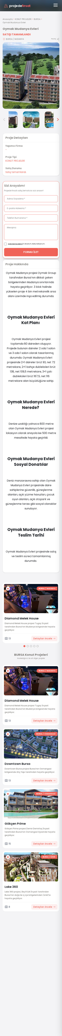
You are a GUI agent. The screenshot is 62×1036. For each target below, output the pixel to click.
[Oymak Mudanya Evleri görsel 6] (53, 119)
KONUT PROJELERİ (23, 19)
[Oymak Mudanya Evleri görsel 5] (31, 119)
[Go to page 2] (28, 646)
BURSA (37, 19)
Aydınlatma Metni (15, 244)
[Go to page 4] (34, 646)
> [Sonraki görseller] (57, 119)
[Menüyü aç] (55, 5)
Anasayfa (8, 19)
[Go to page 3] (31, 646)
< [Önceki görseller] (4, 119)
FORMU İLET (31, 252)
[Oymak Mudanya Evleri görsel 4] (9, 119)
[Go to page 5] (38, 646)
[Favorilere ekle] (8, 589)
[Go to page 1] (24, 646)
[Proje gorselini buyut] (31, 75)
